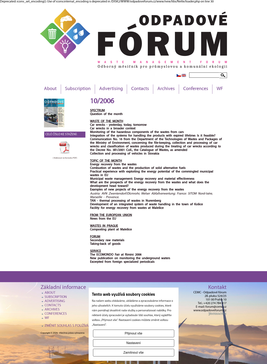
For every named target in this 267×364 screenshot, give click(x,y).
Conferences (195, 89)
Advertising (111, 89)
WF (220, 89)
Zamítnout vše (133, 352)
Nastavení (133, 343)
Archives (166, 89)
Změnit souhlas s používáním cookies (77, 326)
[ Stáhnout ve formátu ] (65, 158)
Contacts (140, 89)
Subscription (78, 89)
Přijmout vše (133, 333)
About (50, 89)
